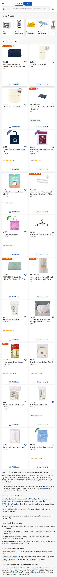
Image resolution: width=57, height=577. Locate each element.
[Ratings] (9, 160)
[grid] (28, 27)
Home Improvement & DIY (10, 552)
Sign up (19, 3)
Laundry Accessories (8, 560)
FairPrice (44, 489)
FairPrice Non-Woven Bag (10, 504)
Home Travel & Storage (9, 557)
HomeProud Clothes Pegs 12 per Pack (14, 509)
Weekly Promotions (19, 570)
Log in (28, 3)
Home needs (6, 475)
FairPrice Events (16, 572)
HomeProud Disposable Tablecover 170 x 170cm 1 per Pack (21, 499)
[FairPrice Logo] (9, 3)
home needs (22, 516)
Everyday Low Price (37, 568)
